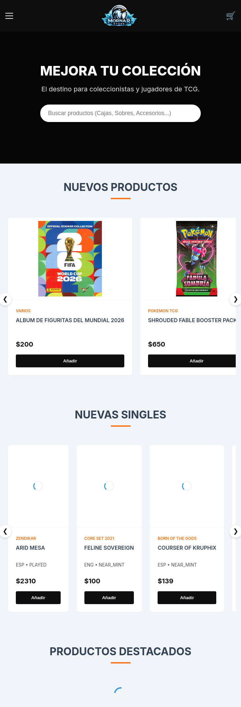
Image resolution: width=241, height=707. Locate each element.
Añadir (70, 360)
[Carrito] (231, 15)
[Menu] (9, 16)
